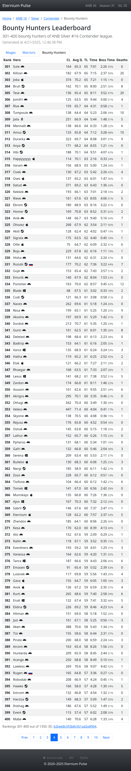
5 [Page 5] (61, 737)
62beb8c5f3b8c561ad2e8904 (75, 726)
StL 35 (122, 5)
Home (7, 18)
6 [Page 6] (68, 737)
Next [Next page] (106, 737)
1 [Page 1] (34, 737)
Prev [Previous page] (24, 737)
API (71, 758)
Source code (53, 758)
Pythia (84, 758)
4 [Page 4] (55, 737)
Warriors (28, 52)
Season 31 (107, 5)
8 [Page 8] (81, 737)
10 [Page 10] (96, 737)
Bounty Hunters (54, 52)
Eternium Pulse (16, 5)
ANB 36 (90, 5)
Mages (11, 52)
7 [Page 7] (74, 737)
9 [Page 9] (88, 737)
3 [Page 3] (47, 737)
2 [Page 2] (40, 737)
